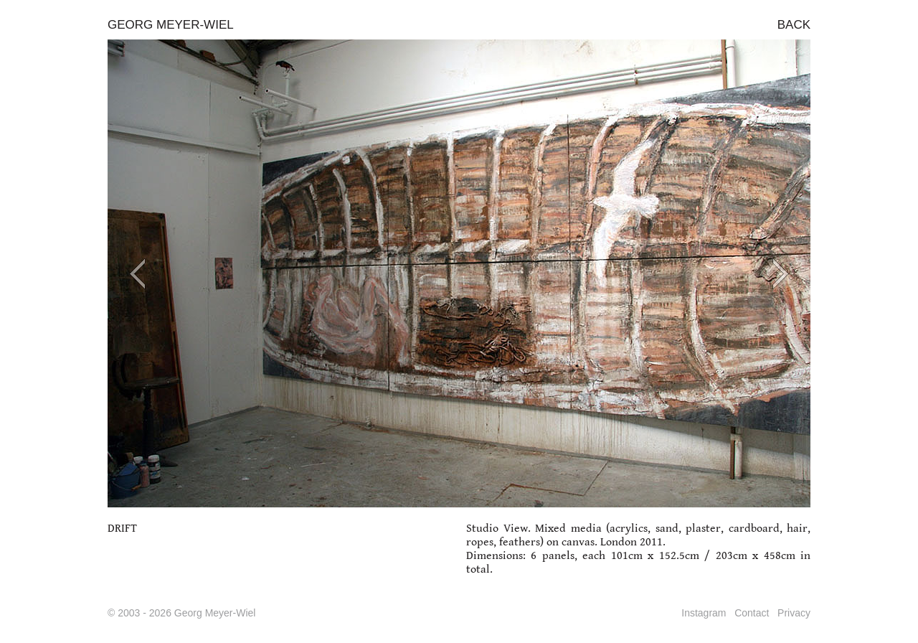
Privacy (793, 613)
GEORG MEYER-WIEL (171, 25)
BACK (793, 25)
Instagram (703, 613)
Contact (751, 613)
